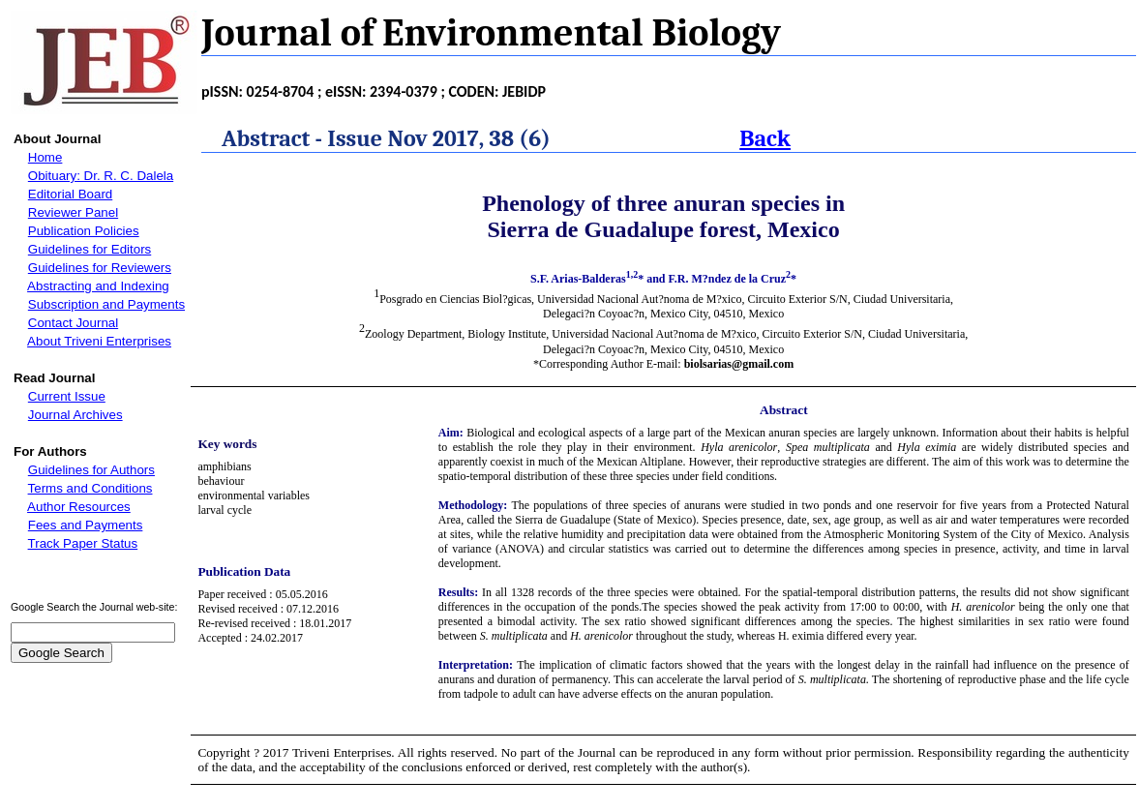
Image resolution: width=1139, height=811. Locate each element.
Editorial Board (70, 194)
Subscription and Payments (106, 304)
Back (765, 138)
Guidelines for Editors (89, 249)
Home (45, 157)
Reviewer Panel (73, 212)
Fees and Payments (85, 525)
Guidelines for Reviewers (99, 267)
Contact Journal (73, 322)
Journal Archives (75, 414)
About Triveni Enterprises (99, 341)
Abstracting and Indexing (98, 286)
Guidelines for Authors (91, 470)
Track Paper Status (83, 543)
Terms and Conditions (90, 488)
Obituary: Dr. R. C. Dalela (100, 175)
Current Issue (66, 396)
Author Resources (79, 506)
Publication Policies (83, 231)
